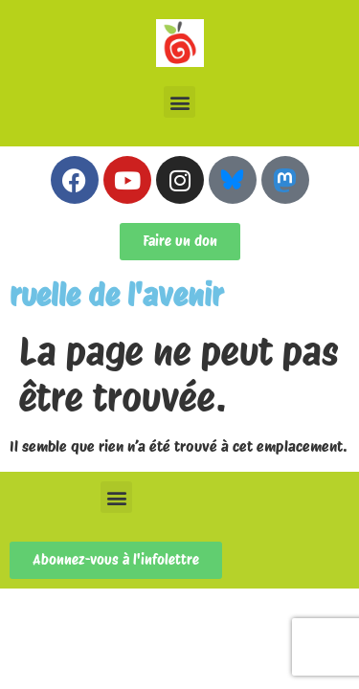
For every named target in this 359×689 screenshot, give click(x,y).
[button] (179, 102)
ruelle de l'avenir (116, 295)
